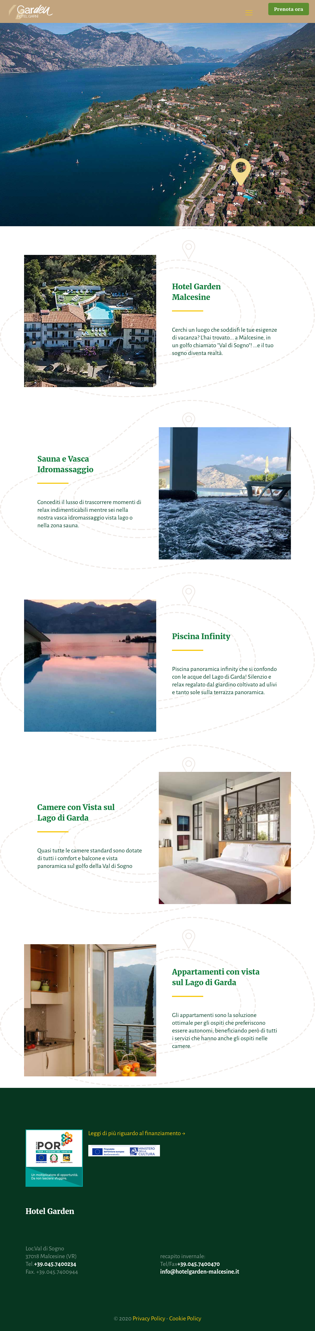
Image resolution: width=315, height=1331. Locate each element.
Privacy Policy (148, 1318)
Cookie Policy (185, 1318)
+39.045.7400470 (198, 1264)
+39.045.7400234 (55, 1264)
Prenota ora (288, 9)
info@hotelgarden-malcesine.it (199, 1271)
